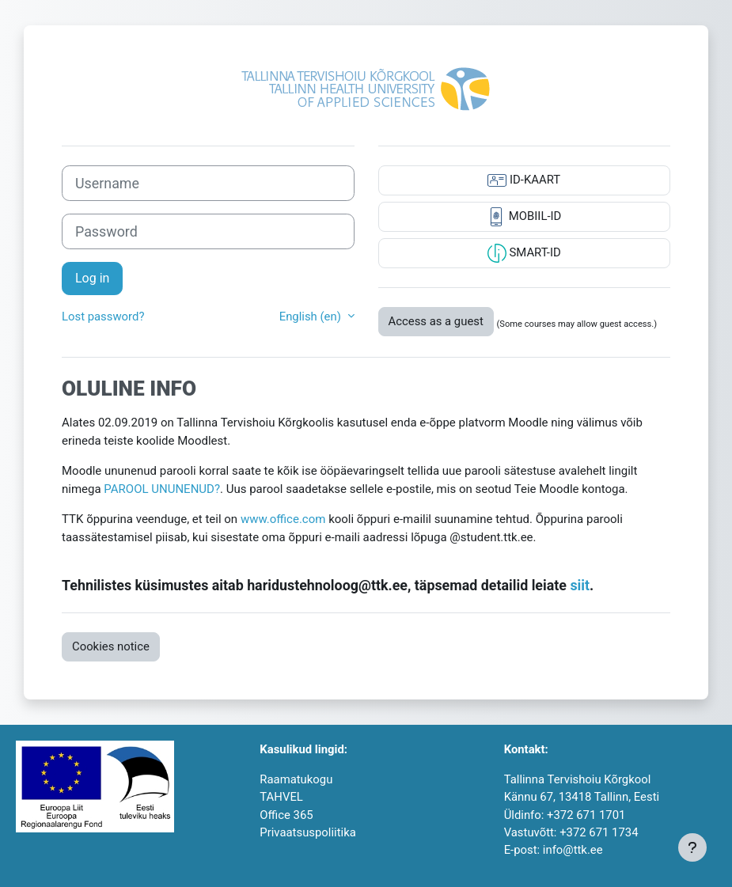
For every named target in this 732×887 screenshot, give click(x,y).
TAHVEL (281, 797)
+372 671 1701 (586, 815)
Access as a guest (436, 321)
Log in (92, 278)
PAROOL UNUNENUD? (162, 489)
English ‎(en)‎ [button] (311, 316)
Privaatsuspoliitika (307, 832)
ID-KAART (523, 180)
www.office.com (283, 519)
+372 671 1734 (598, 832)
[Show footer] (692, 847)
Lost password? (103, 316)
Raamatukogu (296, 779)
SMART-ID (524, 253)
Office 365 (286, 815)
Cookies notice (111, 646)
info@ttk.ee (573, 850)
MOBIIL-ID (524, 216)
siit (580, 585)
